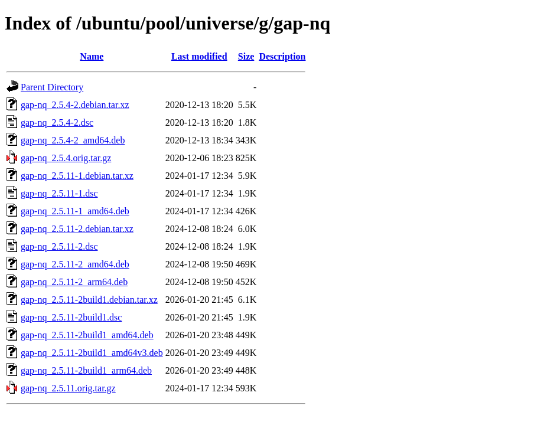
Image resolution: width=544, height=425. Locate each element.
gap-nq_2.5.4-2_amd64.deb (73, 140)
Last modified (199, 56)
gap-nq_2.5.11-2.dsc (59, 246)
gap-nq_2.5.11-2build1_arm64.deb (86, 370)
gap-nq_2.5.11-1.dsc (59, 193)
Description (282, 56)
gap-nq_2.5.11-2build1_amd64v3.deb (92, 353)
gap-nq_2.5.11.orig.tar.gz (68, 388)
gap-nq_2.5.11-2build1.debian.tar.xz (89, 300)
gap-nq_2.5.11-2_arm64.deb (74, 282)
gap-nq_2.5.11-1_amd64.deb (75, 211)
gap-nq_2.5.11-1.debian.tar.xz (77, 176)
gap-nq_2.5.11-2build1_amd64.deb (87, 335)
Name (91, 56)
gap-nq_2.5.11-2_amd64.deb (75, 264)
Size (246, 56)
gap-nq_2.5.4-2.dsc (57, 122)
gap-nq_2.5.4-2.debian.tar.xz (75, 105)
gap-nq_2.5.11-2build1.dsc (71, 317)
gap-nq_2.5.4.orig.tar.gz (66, 158)
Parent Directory (52, 87)
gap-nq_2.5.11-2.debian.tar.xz (77, 229)
